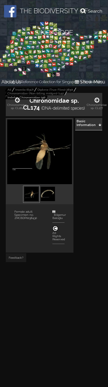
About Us (11, 82)
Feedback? (16, 257)
